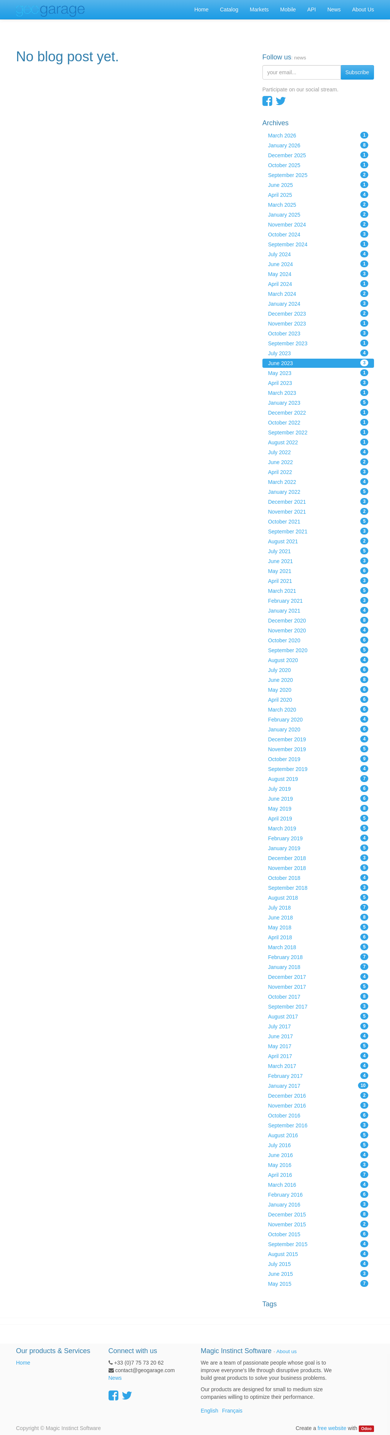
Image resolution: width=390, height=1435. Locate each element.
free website (332, 1428)
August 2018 (318, 897)
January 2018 (318, 966)
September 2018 (318, 887)
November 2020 (318, 630)
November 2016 (318, 1105)
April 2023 (318, 382)
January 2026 (318, 145)
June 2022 (318, 461)
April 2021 (318, 580)
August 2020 (318, 659)
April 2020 (318, 699)
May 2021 (318, 570)
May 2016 (318, 1164)
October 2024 (318, 234)
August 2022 (318, 442)
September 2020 (318, 649)
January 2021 (318, 610)
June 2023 (318, 362)
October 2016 (318, 1115)
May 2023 (318, 372)
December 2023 (318, 313)
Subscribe (357, 72)
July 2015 (318, 1263)
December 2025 (318, 155)
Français (232, 1411)
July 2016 (318, 1144)
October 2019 (318, 758)
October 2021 (318, 521)
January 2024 (318, 303)
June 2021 (318, 560)
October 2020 (318, 640)
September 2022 (318, 432)
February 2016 (318, 1194)
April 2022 (318, 471)
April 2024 (318, 283)
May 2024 (318, 273)
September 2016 (318, 1125)
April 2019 (318, 818)
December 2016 (318, 1095)
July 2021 (318, 551)
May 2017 (318, 1045)
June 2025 (318, 184)
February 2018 (318, 956)
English (209, 1411)
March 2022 (318, 481)
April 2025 (318, 194)
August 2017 (318, 1016)
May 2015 (318, 1283)
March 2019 (318, 828)
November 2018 (318, 867)
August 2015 (318, 1253)
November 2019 (318, 748)
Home (23, 1363)
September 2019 (318, 768)
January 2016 (318, 1204)
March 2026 (318, 135)
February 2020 (318, 719)
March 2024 (318, 293)
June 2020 (318, 679)
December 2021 (318, 501)
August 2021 (318, 541)
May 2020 (318, 689)
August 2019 (318, 778)
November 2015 (318, 1224)
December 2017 (318, 976)
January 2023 (318, 402)
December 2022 (318, 412)
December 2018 (318, 857)
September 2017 (318, 1006)
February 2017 (318, 1075)
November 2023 (318, 323)
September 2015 (318, 1243)
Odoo (366, 1428)
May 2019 (318, 808)
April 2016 (318, 1174)
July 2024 (318, 254)
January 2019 (318, 847)
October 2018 (318, 877)
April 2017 (318, 1055)
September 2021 (318, 531)
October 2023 (318, 333)
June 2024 (318, 263)
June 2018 (318, 917)
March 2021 (318, 590)
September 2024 (318, 244)
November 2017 (318, 986)
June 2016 (318, 1154)
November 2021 (318, 511)
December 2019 (318, 739)
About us (287, 1351)
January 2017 (318, 1085)
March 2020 (318, 709)
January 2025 (318, 214)
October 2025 (318, 164)
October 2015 (318, 1234)
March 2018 (318, 946)
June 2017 (318, 1036)
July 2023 (318, 353)
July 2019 (318, 788)
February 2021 (318, 600)
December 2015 (318, 1214)
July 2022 (318, 452)
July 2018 (318, 907)
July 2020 (318, 669)
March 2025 (318, 204)
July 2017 (318, 1026)
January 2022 (318, 491)
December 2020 (318, 620)
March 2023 (318, 392)
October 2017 (318, 996)
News (115, 1378)
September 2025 (318, 174)
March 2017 (318, 1065)
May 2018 (318, 927)
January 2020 (318, 729)
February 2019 (318, 838)
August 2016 (318, 1135)
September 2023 (318, 343)
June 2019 (318, 798)
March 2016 (318, 1184)
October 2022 (318, 422)
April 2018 (318, 937)
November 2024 (318, 224)
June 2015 (318, 1273)
